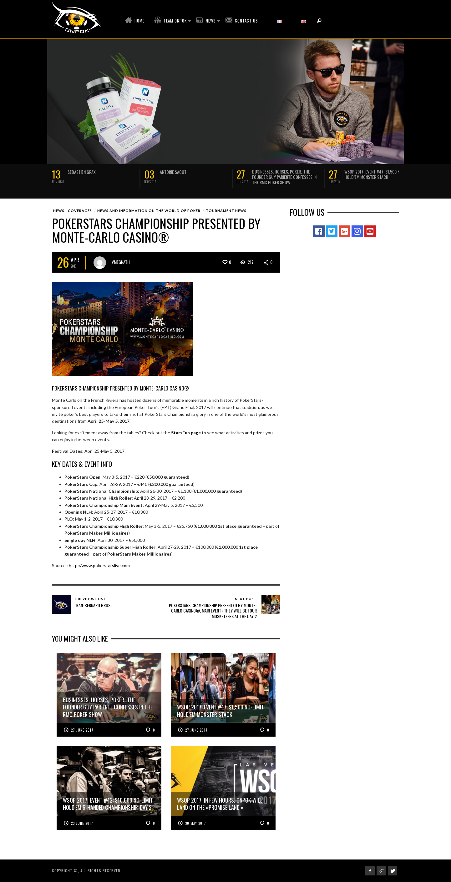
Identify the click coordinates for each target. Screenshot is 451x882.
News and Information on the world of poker (148, 211)
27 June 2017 (82, 730)
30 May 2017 (195, 823)
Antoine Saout (173, 171)
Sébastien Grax (82, 171)
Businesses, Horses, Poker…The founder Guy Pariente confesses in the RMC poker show (284, 177)
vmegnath (121, 262)
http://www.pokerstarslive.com (99, 565)
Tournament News (226, 211)
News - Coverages (72, 211)
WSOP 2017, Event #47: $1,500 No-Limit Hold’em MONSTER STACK (378, 174)
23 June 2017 (82, 823)
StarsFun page (186, 432)
